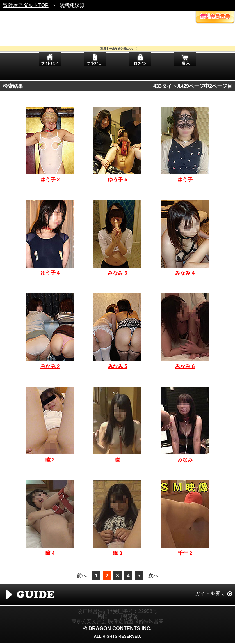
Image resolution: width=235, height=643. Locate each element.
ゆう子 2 (50, 179)
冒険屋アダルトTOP (26, 5)
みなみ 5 (117, 366)
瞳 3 (117, 553)
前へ (82, 575)
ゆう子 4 (50, 273)
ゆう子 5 (117, 179)
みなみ (185, 460)
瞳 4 (50, 553)
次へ (153, 575)
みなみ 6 (185, 366)
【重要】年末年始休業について (117, 48)
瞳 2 (50, 460)
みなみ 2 (50, 366)
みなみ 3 (117, 273)
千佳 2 (185, 553)
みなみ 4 (185, 273)
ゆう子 (185, 179)
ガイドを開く (210, 593)
